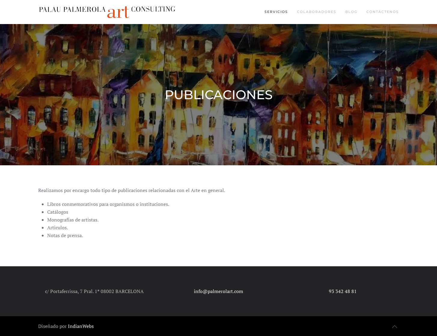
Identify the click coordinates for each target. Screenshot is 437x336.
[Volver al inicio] (108, 12)
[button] (394, 327)
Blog (351, 12)
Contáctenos (382, 12)
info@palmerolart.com (218, 291)
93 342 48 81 (343, 291)
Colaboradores (316, 12)
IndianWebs (81, 326)
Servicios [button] (276, 12)
